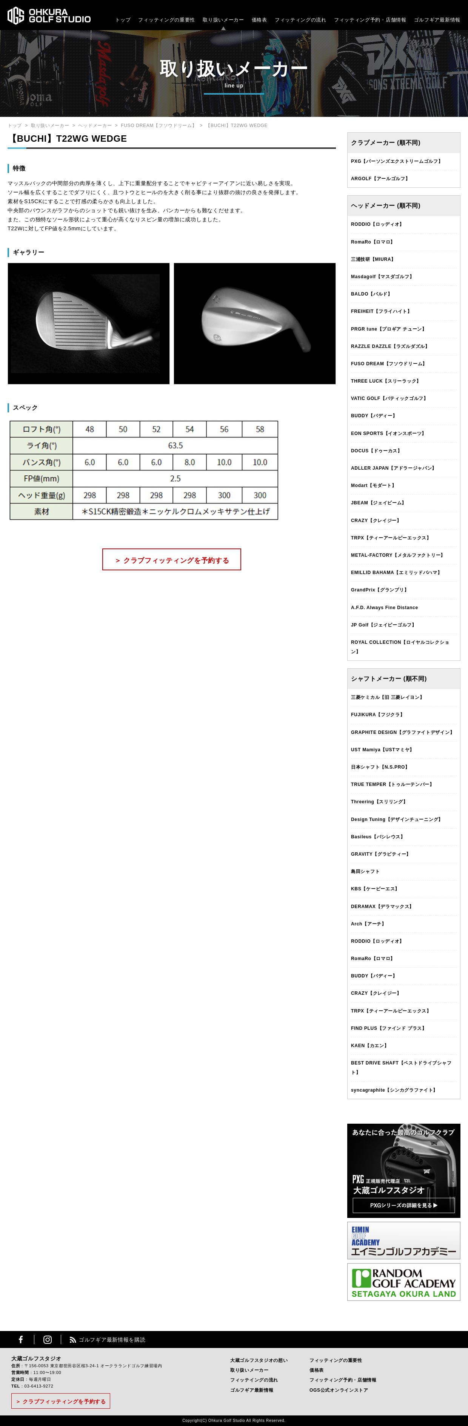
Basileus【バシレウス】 (378, 836)
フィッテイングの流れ (254, 1380)
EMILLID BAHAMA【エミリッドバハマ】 (396, 572)
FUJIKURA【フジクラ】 (378, 714)
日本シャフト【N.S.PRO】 (380, 767)
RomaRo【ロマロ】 (373, 242)
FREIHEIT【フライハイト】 (381, 311)
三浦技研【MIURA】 (373, 259)
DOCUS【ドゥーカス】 (376, 450)
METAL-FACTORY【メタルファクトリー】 (398, 555)
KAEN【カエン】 (370, 1045)
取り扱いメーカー (223, 20)
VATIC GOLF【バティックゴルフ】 (389, 398)
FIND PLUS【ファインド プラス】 (389, 1028)
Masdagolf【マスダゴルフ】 (382, 276)
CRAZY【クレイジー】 (376, 520)
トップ (123, 20)
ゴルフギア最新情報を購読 (112, 1340)
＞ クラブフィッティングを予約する (171, 560)
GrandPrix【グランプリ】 (380, 590)
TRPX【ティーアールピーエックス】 (391, 538)
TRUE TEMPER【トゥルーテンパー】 (392, 784)
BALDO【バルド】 (372, 294)
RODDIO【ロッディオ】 (377, 224)
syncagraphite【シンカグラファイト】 (394, 1090)
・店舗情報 (393, 20)
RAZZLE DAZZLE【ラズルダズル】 (390, 346)
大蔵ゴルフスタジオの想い (259, 1360)
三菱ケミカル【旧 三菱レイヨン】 (388, 697)
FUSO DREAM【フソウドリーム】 (159, 125)
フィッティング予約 (370, 20)
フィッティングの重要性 (166, 20)
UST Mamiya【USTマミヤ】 (382, 749)
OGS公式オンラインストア (338, 1390)
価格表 (259, 20)
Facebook (21, 1339)
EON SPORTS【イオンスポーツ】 (388, 433)
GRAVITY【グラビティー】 (381, 854)
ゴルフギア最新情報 (437, 20)
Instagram (47, 1339)
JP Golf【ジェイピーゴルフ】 (384, 625)
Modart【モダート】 (373, 485)
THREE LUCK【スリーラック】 (386, 381)
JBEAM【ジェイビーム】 (378, 502)
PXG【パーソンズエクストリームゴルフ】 (397, 161)
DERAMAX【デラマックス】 (382, 906)
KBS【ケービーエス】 (375, 888)
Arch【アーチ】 (368, 924)
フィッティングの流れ (300, 20)
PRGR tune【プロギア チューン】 (389, 329)
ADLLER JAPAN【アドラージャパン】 (394, 468)
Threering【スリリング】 (379, 801)
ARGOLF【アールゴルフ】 (380, 178)
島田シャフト (365, 871)
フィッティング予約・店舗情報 (343, 1380)
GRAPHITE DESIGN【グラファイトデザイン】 (402, 732)
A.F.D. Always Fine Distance (384, 607)
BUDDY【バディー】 (374, 415)
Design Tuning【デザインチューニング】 (397, 819)
